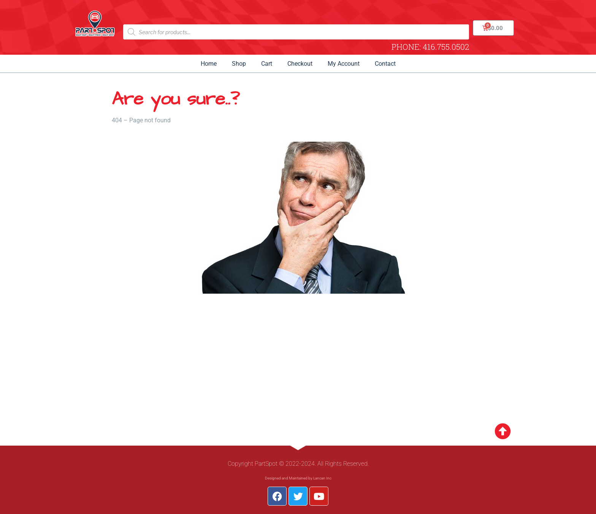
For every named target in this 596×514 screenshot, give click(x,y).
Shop (239, 63)
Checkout (299, 63)
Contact (385, 63)
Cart (266, 63)
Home (209, 63)
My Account (344, 63)
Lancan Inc (322, 478)
